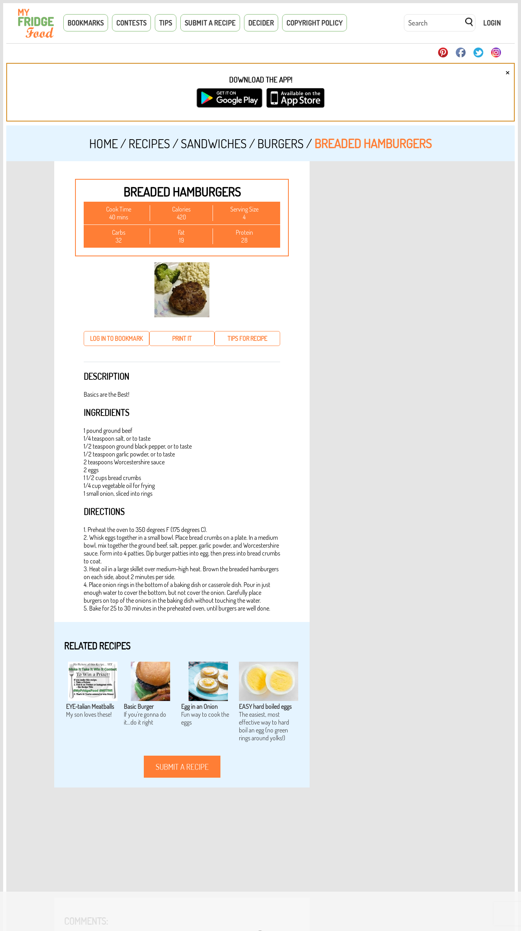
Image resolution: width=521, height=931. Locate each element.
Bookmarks (86, 22)
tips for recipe (247, 338)
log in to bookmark (116, 338)
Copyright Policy (314, 22)
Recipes (149, 143)
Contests (131, 22)
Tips (165, 22)
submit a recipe (182, 767)
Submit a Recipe (210, 22)
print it (182, 338)
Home (103, 143)
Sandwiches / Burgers (242, 143)
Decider (261, 22)
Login (492, 22)
